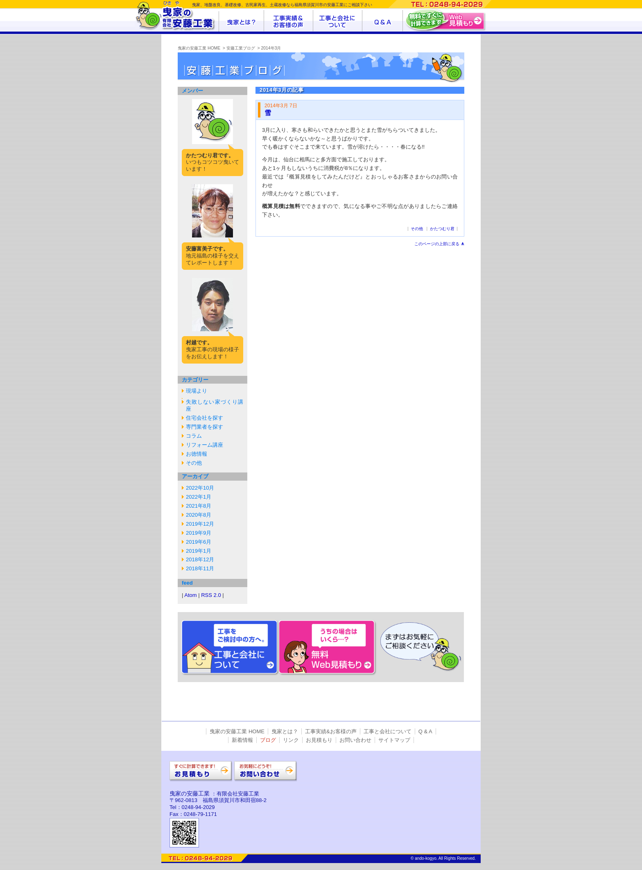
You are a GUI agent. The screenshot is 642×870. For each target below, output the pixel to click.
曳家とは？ (284, 731)
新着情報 (242, 740)
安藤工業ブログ (240, 48)
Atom (190, 595)
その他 (194, 463)
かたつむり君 (442, 228)
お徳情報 (196, 454)
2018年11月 (200, 568)
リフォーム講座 (204, 445)
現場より (196, 391)
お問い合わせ (355, 740)
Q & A (425, 731)
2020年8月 (198, 515)
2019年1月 (198, 551)
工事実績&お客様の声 (331, 731)
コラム (194, 436)
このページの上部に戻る (436, 244)
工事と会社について (387, 731)
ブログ (268, 740)
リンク (291, 740)
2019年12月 (200, 524)
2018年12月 (200, 559)
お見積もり (319, 740)
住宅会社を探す (204, 418)
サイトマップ (394, 740)
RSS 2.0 (211, 595)
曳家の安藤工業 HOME (199, 48)
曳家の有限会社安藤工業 (177, 16)
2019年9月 (198, 533)
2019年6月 (198, 542)
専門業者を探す (204, 427)
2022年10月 (200, 488)
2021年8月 (198, 506)
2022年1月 (198, 497)
